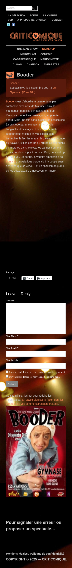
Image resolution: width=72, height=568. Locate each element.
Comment (10, 300)
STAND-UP (48, 48)
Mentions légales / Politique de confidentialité (35, 553)
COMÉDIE (46, 54)
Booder (25, 75)
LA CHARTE (50, 15)
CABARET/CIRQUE (24, 59)
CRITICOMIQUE (54, 559)
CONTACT (57, 20)
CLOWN (17, 64)
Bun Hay (11, 161)
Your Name (11, 336)
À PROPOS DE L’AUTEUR (32, 20)
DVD (10, 20)
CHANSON (33, 64)
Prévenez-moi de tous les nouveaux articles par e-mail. (34, 377)
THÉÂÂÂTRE (51, 64)
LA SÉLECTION (16, 15)
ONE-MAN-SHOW (27, 48)
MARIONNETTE (50, 59)
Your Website (12, 360)
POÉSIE (34, 15)
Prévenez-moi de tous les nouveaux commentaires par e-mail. (37, 372)
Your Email (11, 348)
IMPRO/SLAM (28, 54)
